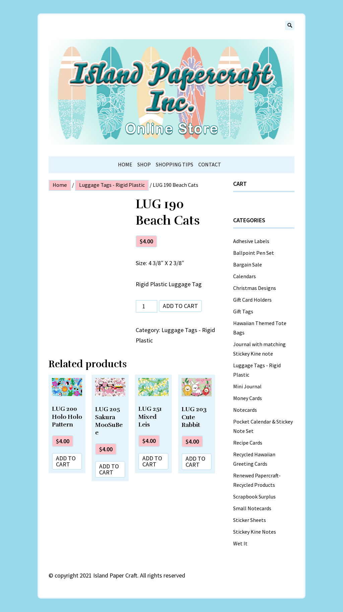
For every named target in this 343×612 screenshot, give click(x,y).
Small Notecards (252, 508)
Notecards (245, 409)
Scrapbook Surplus (254, 496)
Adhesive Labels (251, 241)
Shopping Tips (174, 164)
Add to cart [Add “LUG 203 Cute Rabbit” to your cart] (195, 461)
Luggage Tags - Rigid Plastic (112, 184)
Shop (144, 164)
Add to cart (180, 306)
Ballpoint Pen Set (253, 252)
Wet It (240, 543)
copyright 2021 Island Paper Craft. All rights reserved (120, 575)
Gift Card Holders (252, 299)
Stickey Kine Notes (254, 531)
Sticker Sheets (249, 520)
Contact (209, 164)
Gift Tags (243, 311)
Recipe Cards (247, 442)
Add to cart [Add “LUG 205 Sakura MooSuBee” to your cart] (109, 469)
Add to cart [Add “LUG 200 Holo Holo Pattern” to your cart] (66, 461)
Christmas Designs (254, 288)
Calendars (244, 276)
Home (125, 164)
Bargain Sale (247, 264)
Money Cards (247, 398)
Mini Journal (247, 386)
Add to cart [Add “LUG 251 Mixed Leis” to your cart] (152, 461)
